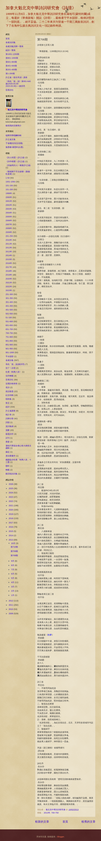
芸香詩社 (10, 90)
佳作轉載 (10, 376)
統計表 (9, 415)
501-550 (9, 314)
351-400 (9, 302)
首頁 (65, 821)
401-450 (9, 306)
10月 (13, 543)
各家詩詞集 (10, 42)
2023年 (9, 290)
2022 (11, 501)
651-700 (9, 329)
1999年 (9, 193)
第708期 (14, 555)
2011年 (9, 244)
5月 (13, 578)
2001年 (9, 201)
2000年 (9, 197)
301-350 (9, 298)
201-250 (9, 236)
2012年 (9, 248)
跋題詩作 (10, 434)
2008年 (9, 228)
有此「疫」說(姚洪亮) (15, 364)
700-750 (55, 813)
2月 (13, 591)
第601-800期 (11, 62)
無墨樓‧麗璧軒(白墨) (14, 147)
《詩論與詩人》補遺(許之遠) (18, 165)
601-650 (9, 325)
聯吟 (8, 466)
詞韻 (8, 422)
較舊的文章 (88, 821)
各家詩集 (10, 360)
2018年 (9, 271)
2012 (11, 601)
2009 (11, 613)
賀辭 (8, 430)
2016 (11, 527)
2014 (11, 535)
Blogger (60, 837)
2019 (11, 514)
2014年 (9, 255)
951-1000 (10, 352)
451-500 (9, 310)
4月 (13, 582)
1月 (13, 595)
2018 (11, 518)
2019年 (9, 275)
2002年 (9, 205)
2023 (11, 497)
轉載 (8, 470)
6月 (13, 574)
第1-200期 (10, 73)
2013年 (47, 813)
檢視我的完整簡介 (13, 126)
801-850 (9, 341)
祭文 (8, 403)
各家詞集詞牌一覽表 (14, 46)
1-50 (8, 178)
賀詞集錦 (10, 426)
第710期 (14, 547)
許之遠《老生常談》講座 (16, 77)
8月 (13, 565)
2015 (11, 531)
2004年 (9, 213)
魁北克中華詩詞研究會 (17, 110)
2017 (11, 523)
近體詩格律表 (11, 384)
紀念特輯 (10, 395)
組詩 (8, 407)
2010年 (9, 240)
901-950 (9, 349)
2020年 (9, 279)
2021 (11, 505)
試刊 (8, 438)
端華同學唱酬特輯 (13, 135)
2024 (11, 493)
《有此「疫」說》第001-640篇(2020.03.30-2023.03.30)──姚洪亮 (18, 83)
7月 (13, 569)
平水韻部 (10, 356)
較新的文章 (42, 821)
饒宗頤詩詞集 (11, 474)
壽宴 (8, 442)
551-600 (9, 321)
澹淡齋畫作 (10, 456)
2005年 (9, 217)
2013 (11, 540)
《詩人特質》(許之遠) (15, 157)
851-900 (9, 345)
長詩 (8, 387)
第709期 (14, 551)
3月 (13, 587)
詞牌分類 (10, 418)
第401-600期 (11, 66)
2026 (11, 484)
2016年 (9, 263)
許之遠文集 (10, 139)
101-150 (9, 185)
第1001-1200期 (12, 54)
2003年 (9, 209)
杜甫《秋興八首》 (13, 372)
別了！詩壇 (10, 368)
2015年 (9, 259)
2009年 (9, 232)
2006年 (9, 220)
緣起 (8, 452)
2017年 (9, 267)
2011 (11, 605)
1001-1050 (10, 182)
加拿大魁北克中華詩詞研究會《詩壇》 (41, 8)
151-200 (9, 189)
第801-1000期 (12, 58)
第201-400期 (11, 70)
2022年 (9, 286)
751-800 (9, 337)
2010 (11, 609)
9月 (13, 561)
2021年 (9, 283)
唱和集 (9, 399)
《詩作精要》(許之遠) (15, 161)
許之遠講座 (10, 411)
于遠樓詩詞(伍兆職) (14, 143)
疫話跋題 (10, 391)
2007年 (9, 224)
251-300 (9, 294)
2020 (11, 510)
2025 (11, 488)
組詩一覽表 (10, 50)
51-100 (9, 317)
